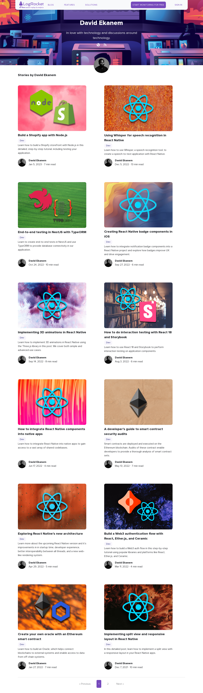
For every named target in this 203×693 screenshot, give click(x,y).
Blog (51, 5)
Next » (120, 684)
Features (69, 5)
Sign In (178, 5)
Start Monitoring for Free (148, 5)
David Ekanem (37, 160)
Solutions (91, 5)
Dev (22, 140)
